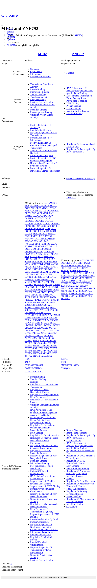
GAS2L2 (53, 246)
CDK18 (46, 223)
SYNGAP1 (44, 310)
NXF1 (34, 287)
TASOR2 (54, 310)
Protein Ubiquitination (40, 130)
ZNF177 (28, 340)
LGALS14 (37, 272)
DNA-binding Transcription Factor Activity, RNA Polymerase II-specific (79, 98)
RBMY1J (83, 281)
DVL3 (87, 263)
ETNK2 (48, 236)
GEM (33, 249)
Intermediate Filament (76, 433)
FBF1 (37, 244)
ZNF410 (36, 343)
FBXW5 (53, 244)
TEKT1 (37, 315)
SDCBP (36, 302)
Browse (10, 31)
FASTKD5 (29, 244)
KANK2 (54, 264)
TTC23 (44, 323)
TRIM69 (54, 320)
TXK (63, 286)
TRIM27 (36, 317)
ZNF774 (36, 353)
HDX (40, 256)
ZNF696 (53, 351)
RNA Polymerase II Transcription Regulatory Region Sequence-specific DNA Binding (44, 513)
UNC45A (29, 330)
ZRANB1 (37, 356)
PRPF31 (28, 292)
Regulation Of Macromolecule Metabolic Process (44, 505)
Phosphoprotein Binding (41, 112)
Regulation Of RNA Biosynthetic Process (39, 390)
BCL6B (50, 210)
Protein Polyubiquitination (42, 489)
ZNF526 (80, 291)
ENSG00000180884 (70, 365)
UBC (68, 286)
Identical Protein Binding (41, 102)
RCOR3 (28, 297)
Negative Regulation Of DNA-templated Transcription (44, 446)
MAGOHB (40, 279)
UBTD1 (53, 328)
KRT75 (35, 269)
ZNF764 (28, 353)
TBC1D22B (30, 312)
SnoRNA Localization (76, 489)
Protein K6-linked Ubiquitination (38, 543)
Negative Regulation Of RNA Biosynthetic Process (43, 456)
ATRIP (28, 210)
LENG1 (28, 272)
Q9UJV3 (38, 368)
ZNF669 (36, 351)
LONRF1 (29, 277)
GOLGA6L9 (72, 268)
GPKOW (38, 254)
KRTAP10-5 (66, 273)
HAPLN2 (53, 254)
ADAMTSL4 (51, 203)
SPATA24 (44, 307)
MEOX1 (49, 279)
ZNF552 (53, 345)
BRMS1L (44, 213)
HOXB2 (28, 259)
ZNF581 (64, 293)
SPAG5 (36, 307)
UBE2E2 (56, 325)
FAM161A (39, 238)
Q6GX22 (29, 368)
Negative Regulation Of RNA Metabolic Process (43, 495)
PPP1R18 (38, 289)
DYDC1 (28, 233)
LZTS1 (45, 277)
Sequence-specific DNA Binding (45, 486)
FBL (89, 265)
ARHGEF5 (36, 208)
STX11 (35, 310)
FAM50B (29, 241)
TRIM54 (45, 320)
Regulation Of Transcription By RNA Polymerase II (80, 150)
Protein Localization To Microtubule (41, 138)
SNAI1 (48, 305)
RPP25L (37, 300)
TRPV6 (28, 323)
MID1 (54, 282)
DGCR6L (37, 231)
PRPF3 (56, 289)
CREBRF (40, 228)
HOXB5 (36, 259)
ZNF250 (44, 340)
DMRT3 (45, 231)
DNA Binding (72, 103)
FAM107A (29, 238)
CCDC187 (39, 221)
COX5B (48, 226)
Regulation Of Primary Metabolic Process (40, 451)
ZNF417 (45, 343)
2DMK (33, 371)
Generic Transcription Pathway (80, 178)
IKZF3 (40, 261)
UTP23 (57, 330)
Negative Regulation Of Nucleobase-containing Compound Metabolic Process (44, 527)
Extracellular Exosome (40, 76)
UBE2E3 (29, 328)
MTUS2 (88, 278)
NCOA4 (48, 284)
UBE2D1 (52, 323)
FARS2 (47, 241)
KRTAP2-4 (67, 278)
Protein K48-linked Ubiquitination (39, 472)
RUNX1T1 (47, 300)
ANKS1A (44, 205)
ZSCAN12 (47, 356)
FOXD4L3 (29, 246)
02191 (27, 362)
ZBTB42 (29, 335)
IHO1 (34, 261)
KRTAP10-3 (82, 270)
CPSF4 (55, 226)
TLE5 (81, 283)
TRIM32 (53, 317)
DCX (53, 228)
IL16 (46, 261)
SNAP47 (29, 307)
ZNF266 (52, 340)
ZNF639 (73, 293)
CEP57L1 (55, 223)
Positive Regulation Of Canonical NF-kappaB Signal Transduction (43, 145)
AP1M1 (53, 205)
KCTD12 (65, 270)
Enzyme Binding (38, 99)
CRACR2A (30, 228)
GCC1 (27, 249)
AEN (27, 205)
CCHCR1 (38, 223)
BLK (56, 210)
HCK (27, 256)
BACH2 (90, 260)
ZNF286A (73, 288)
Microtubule (35, 74)
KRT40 (28, 269)
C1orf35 (28, 216)
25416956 (78, 35)
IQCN (27, 264)
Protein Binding (37, 89)
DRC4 (53, 231)
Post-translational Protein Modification (41, 467)
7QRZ (40, 371)
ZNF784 (45, 353)
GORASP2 (49, 251)
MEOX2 (28, 282)
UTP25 (28, 333)
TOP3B (28, 317)
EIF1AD (51, 233)
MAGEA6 (29, 279)
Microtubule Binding (39, 92)
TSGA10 (36, 323)
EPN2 (41, 236)
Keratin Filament (74, 430)
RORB (53, 297)
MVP (41, 284)
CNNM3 (40, 226)
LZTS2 (53, 277)
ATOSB (52, 208)
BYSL (52, 213)
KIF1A (28, 266)
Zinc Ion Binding (38, 94)
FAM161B (50, 238)
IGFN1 (28, 261)
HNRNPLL (49, 256)
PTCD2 (44, 292)
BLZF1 (28, 213)
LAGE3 (50, 269)
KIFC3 (40, 266)
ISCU (33, 264)
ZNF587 (53, 348)
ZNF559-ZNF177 (33, 348)
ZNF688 (45, 351)
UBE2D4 (47, 325)
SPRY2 (28, 310)
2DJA (27, 371)
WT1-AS (36, 333)
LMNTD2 (29, 274)
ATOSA (44, 208)
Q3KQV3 (65, 368)
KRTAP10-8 (68, 275)
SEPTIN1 (44, 302)
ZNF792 (78, 54)
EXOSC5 (71, 265)
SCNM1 (28, 302)
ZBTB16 (45, 333)
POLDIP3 (29, 289)
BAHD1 (42, 210)
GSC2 (45, 254)
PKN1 (55, 287)
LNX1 (51, 274)
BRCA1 (35, 213)
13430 (63, 362)
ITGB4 (39, 264)
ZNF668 (64, 296)
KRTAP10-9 (80, 275)
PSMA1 (36, 292)
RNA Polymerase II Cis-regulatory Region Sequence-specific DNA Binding (79, 90)
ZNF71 (72, 296)
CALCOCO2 (39, 216)
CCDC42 (29, 223)
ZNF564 (45, 348)
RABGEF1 (37, 295)
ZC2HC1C (38, 335)
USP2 (36, 330)
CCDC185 (29, 221)
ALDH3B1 (35, 205)
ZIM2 (34, 338)
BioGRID (11, 45)
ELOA (28, 236)
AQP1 (27, 208)
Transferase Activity (39, 97)
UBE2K (37, 328)
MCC (75, 278)
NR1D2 (56, 284)
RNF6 (46, 297)
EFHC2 (36, 233)
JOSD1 (46, 264)
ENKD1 (34, 236)
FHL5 (63, 268)
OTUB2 (41, 287)
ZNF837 (88, 296)
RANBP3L (48, 295)
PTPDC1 (52, 292)
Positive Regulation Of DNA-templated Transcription (43, 159)
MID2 (42, 54)
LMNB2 (55, 272)
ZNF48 (64, 291)
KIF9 (33, 266)
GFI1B (39, 249)
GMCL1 (47, 249)
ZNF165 (50, 338)
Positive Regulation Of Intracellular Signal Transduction (45, 169)
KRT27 (47, 266)
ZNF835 (80, 296)
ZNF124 (41, 338)
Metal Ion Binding (38, 109)
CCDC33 (49, 221)
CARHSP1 (30, 218)
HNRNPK (83, 268)
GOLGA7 (38, 251)
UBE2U (45, 328)
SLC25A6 (40, 305)
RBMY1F (73, 281)
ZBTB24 (53, 333)
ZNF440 (28, 345)
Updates (11, 39)
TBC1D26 (73, 283)
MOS (36, 284)
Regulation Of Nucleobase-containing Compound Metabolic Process (42, 427)
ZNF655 (89, 293)
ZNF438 (53, 343)
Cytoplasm (35, 69)
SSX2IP (64, 283)
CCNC (74, 263)
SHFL (52, 302)
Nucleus (70, 73)
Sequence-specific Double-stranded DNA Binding (42, 482)
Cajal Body (71, 506)
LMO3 (37, 274)
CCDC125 (65, 263)
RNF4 (90, 281)
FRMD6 (38, 246)
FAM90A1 (38, 241)
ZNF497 (45, 345)
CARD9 (49, 216)
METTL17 (38, 282)
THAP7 (45, 315)
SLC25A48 (30, 305)
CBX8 (38, 218)
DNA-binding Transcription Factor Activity (43, 477)
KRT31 (54, 266)
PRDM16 (47, 289)
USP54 (50, 330)
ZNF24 (36, 340)
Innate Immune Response (41, 155)
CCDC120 (46, 218)
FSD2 (45, 246)
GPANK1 (29, 254)
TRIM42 (37, 320)
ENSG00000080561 (34, 365)
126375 (64, 359)
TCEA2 (47, 312)
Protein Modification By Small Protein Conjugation (44, 520)
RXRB (56, 300)
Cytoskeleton (36, 71)
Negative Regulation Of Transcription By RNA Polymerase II (41, 550)
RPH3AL (29, 300)
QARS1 (28, 295)
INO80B (53, 261)
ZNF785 (53, 353)
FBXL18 (45, 244)
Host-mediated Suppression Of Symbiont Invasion (44, 164)
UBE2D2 (29, 325)
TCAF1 (39, 312)
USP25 (43, 330)
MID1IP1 (29, 284)
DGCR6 (28, 231)
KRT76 (42, 269)
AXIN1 (34, 210)
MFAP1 (46, 282)
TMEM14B (54, 315)
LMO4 (44, 274)
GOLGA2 (29, 251)
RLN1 (40, 297)
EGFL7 (43, 233)
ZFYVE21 (48, 335)
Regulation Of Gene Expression (44, 435)
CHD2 (32, 226)
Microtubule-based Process (42, 532)
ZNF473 (91, 288)
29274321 (71, 197)
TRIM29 (44, 317)
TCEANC (29, 315)
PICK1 (48, 287)
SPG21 (53, 307)
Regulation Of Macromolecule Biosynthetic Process (44, 439)
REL (34, 297)
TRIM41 (29, 320)
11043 (27, 359)
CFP (27, 226)
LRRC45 (38, 277)
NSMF (28, 287)
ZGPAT (28, 338)
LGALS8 (46, 272)
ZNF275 (64, 288)
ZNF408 (28, 343)
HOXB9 (44, 259)
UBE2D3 (38, 325)
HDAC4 (33, 256)
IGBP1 (52, 259)
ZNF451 (36, 345)
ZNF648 (28, 351)
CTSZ (47, 228)
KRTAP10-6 (78, 273)
